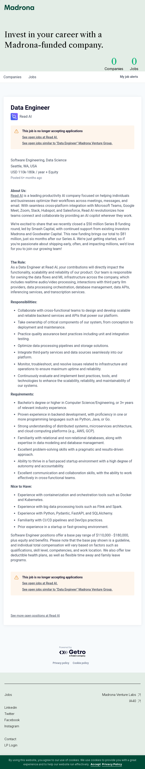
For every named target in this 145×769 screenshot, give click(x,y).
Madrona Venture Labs (119, 695)
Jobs (8, 695)
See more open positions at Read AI (35, 615)
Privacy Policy (112, 764)
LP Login (10, 745)
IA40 (132, 701)
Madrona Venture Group (19, 7)
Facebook (12, 720)
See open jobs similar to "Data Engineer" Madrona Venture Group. (67, 143)
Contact (10, 739)
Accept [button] (96, 764)
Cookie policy (81, 663)
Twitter (9, 714)
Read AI (17, 196)
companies (13, 77)
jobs (32, 77)
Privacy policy (61, 663)
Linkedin (10, 707)
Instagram (11, 726)
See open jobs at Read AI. (40, 137)
